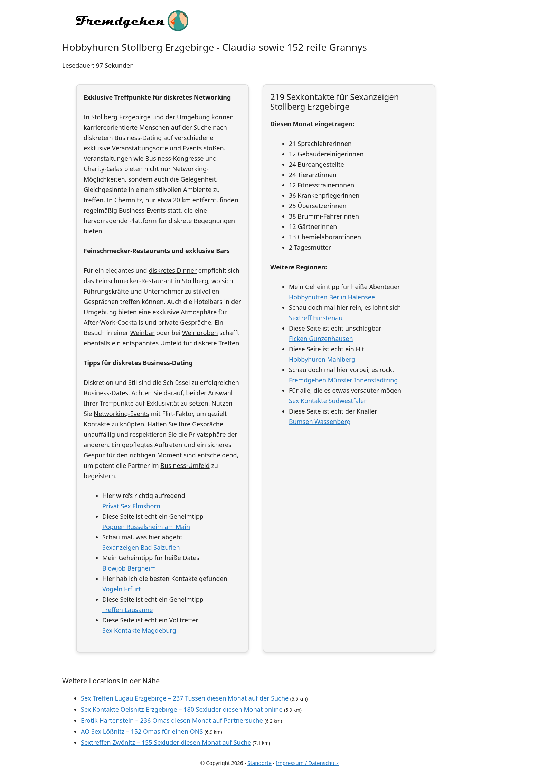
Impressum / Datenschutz (307, 762)
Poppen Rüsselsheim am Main (146, 526)
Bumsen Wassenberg (320, 421)
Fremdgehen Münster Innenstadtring (343, 380)
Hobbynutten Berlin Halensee (332, 297)
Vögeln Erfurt (121, 589)
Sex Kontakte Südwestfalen (328, 401)
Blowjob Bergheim (129, 568)
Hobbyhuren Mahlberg (322, 359)
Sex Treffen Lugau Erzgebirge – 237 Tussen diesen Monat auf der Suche (185, 698)
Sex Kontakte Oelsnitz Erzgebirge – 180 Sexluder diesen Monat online (182, 709)
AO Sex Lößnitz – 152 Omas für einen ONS (142, 731)
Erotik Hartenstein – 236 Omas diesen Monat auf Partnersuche (172, 720)
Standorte (259, 762)
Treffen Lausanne (127, 609)
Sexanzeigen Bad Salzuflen (141, 547)
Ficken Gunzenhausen (321, 338)
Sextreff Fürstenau (316, 318)
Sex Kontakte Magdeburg (139, 630)
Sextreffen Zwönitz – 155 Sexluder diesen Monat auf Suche (166, 742)
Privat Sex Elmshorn (131, 506)
